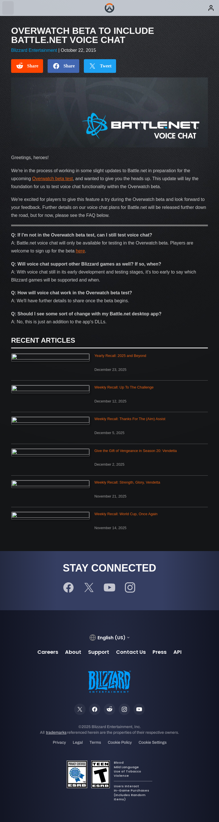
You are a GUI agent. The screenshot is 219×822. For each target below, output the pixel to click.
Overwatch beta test (52, 178)
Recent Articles (43, 340)
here (80, 250)
